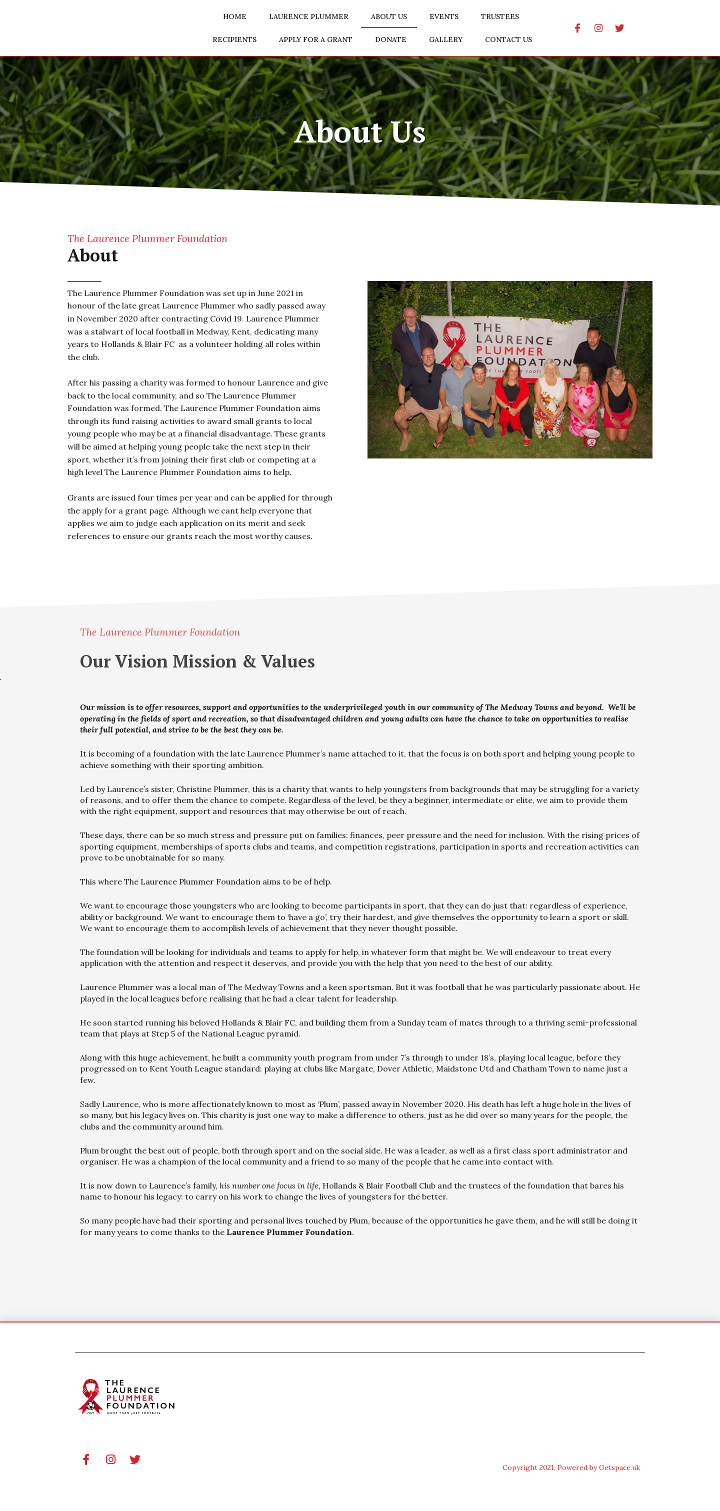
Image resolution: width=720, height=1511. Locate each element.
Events (444, 16)
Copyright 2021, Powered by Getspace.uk (571, 1467)
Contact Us (508, 39)
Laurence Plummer (308, 16)
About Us (389, 16)
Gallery (445, 39)
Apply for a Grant (315, 39)
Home (234, 16)
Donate (390, 39)
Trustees (500, 16)
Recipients (234, 39)
